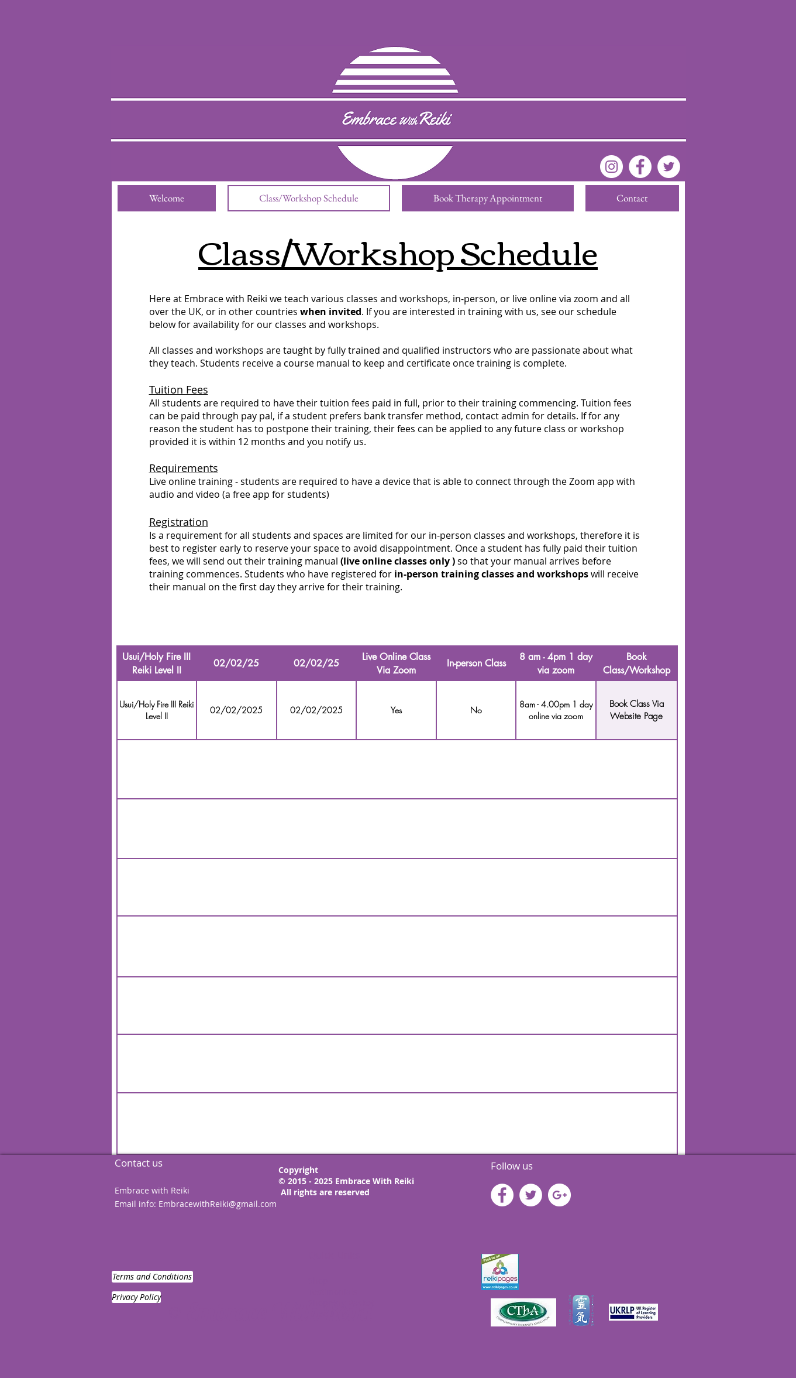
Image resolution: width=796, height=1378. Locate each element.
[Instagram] (611, 166)
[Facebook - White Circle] (640, 166)
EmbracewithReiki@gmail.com (217, 1203)
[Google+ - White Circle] (559, 1195)
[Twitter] (668, 166)
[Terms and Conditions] (152, 1277)
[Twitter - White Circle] (530, 1195)
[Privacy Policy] (136, 1297)
